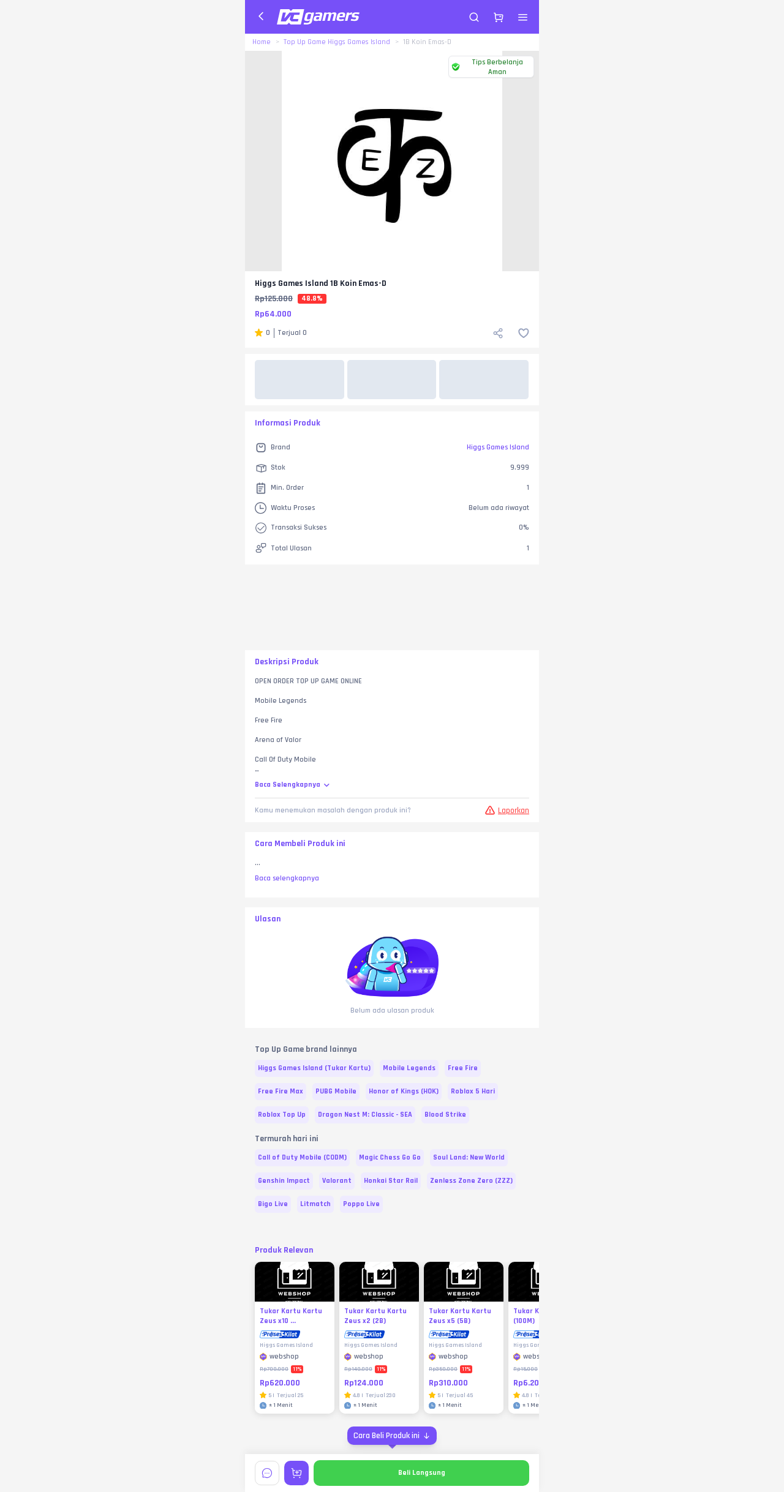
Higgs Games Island (498, 447)
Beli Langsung (421, 1472)
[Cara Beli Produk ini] (392, 1435)
